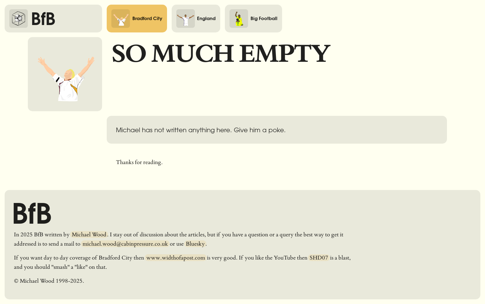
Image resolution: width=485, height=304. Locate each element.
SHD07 (319, 257)
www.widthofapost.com (175, 257)
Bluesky (195, 243)
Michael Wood (89, 234)
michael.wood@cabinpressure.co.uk (125, 243)
